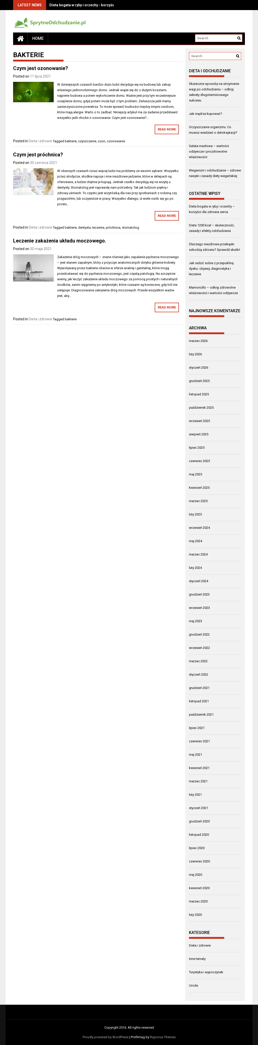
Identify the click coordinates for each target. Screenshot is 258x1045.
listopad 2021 (199, 701)
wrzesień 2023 (199, 608)
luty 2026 (195, 354)
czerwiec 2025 (199, 461)
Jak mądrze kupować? (205, 114)
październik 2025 (201, 407)
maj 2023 (195, 621)
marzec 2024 (198, 554)
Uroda (193, 985)
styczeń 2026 (198, 367)
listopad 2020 (199, 835)
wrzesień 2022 (199, 648)
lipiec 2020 (197, 848)
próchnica (113, 227)
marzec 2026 (198, 341)
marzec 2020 (198, 901)
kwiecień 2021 (199, 768)
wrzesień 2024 (199, 528)
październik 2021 (201, 714)
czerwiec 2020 (199, 861)
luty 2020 (195, 915)
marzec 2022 (198, 661)
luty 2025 (195, 514)
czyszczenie (87, 141)
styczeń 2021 (198, 808)
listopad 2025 (199, 394)
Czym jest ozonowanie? (40, 68)
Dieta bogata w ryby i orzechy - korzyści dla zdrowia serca (97, 5)
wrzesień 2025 (199, 421)
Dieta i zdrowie (40, 141)
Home (38, 38)
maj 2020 (195, 875)
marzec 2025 (198, 501)
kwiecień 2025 (199, 488)
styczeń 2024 (198, 581)
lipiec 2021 (197, 728)
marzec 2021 (198, 781)
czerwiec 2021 (199, 741)
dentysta (84, 227)
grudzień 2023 (199, 594)
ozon (101, 141)
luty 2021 (195, 794)
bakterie (71, 141)
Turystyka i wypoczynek (206, 972)
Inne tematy (197, 959)
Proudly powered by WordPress (105, 1037)
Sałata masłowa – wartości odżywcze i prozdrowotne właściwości (209, 151)
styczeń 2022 (198, 674)
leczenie (98, 227)
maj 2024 (195, 541)
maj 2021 (195, 754)
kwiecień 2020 (199, 888)
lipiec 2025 (197, 447)
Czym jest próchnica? (38, 155)
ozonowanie (116, 141)
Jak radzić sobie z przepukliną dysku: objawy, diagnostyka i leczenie (211, 268)
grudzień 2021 (199, 688)
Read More (167, 129)
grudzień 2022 (199, 634)
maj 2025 (195, 474)
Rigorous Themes (163, 1037)
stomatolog (130, 227)
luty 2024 (195, 568)
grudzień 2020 (199, 821)
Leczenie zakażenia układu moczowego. (59, 241)
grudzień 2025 (199, 381)
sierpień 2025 (198, 434)
